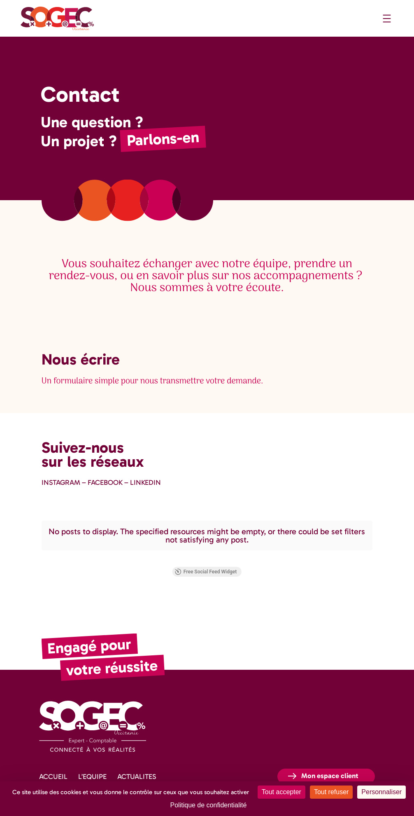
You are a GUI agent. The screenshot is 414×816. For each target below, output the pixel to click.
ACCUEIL (53, 763)
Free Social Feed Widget (75, 558)
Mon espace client (329, 762)
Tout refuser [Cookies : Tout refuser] (331, 791)
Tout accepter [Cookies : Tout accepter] (281, 791)
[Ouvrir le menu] (386, 18)
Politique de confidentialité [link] (208, 805)
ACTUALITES (136, 763)
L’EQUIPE (92, 763)
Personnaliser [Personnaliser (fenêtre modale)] (381, 791)
